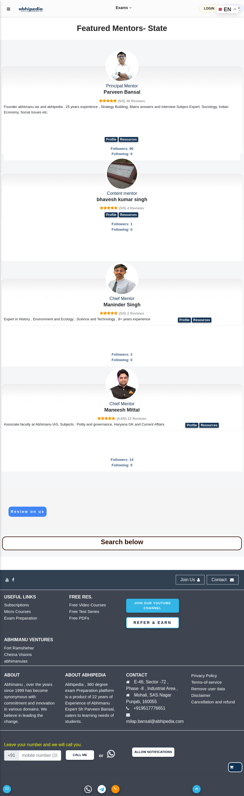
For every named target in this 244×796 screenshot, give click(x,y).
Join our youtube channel (152, 605)
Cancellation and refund (210, 702)
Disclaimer (199, 696)
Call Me (80, 755)
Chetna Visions (16, 655)
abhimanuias (14, 661)
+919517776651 (149, 708)
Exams (118, 7)
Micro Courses (15, 612)
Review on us (27, 511)
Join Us (190, 579)
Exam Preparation (18, 618)
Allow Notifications (153, 752)
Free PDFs (78, 618)
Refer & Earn (153, 622)
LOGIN (209, 8)
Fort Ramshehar (17, 648)
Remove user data (205, 689)
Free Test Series (82, 612)
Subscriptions (14, 605)
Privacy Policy (202, 676)
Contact (222, 579)
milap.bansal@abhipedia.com (155, 721)
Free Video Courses (85, 605)
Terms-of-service (204, 682)
